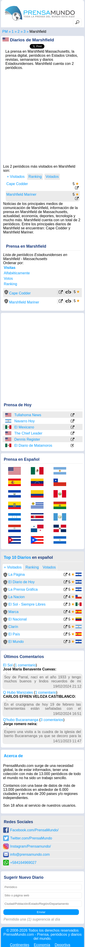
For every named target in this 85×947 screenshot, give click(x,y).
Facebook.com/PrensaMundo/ (34, 830)
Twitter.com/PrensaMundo (31, 838)
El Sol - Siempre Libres (27, 604)
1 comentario (25, 665)
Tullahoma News (27, 415)
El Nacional (17, 619)
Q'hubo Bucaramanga (20, 720)
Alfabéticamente (17, 273)
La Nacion (16, 597)
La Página (16, 574)
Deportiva (62, 945)
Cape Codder (17, 184)
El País (14, 634)
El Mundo (16, 642)
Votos (8, 278)
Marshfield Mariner (21, 194)
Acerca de (13, 756)
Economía (42, 945)
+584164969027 (23, 863)
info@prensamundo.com (30, 854)
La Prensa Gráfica (23, 589)
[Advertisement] (42, 115)
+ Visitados (15, 177)
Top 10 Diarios (17, 557)
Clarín (13, 627)
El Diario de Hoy (21, 582)
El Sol (8, 665)
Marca (13, 612)
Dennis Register (27, 439)
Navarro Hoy (24, 421)
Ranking (10, 284)
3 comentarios (52, 720)
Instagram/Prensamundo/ (30, 846)
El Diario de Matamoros (33, 445)
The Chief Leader (28, 433)
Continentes (19, 945)
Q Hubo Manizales (18, 692)
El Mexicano (24, 427)
